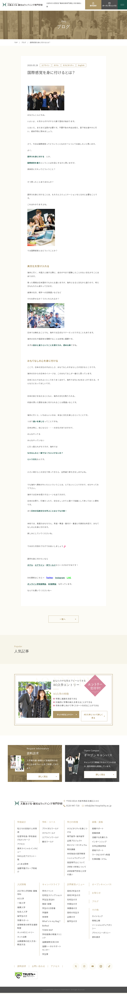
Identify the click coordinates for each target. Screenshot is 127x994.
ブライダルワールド (50, 829)
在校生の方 (72, 900)
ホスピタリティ (68, 65)
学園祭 (45, 913)
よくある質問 (22, 865)
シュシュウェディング (76, 859)
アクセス (21, 845)
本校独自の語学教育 (76, 854)
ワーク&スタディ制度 (101, 855)
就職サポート (97, 829)
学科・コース (48, 823)
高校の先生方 (73, 913)
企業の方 (71, 918)
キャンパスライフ (51, 885)
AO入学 (20, 899)
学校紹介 (21, 823)
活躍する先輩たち (100, 838)
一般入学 (21, 904)
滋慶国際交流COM (50, 943)
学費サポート (23, 921)
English (81, 65)
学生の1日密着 (49, 909)
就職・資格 (97, 823)
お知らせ (96, 894)
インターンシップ (99, 842)
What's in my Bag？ (51, 922)
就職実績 (96, 834)
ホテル (56, 65)
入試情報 (21, 885)
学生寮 (45, 955)
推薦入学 (21, 908)
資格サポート (97, 851)
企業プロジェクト (74, 841)
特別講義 (71, 850)
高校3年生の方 (73, 896)
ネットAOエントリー (25, 933)
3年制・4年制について (76, 867)
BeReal (45, 926)
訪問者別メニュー (76, 885)
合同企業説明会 (99, 847)
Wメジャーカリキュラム (77, 846)
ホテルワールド (48, 834)
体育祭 (45, 918)
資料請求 (96, 938)
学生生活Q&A (48, 900)
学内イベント (48, 892)
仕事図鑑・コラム (99, 860)
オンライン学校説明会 (36, 584)
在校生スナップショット (52, 896)
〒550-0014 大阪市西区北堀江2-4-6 (82, 802)
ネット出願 (21, 937)
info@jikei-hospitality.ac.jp (98, 806)
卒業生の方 (72, 905)
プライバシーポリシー (101, 933)
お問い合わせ (38, 967)
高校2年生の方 (73, 892)
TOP (16, 42)
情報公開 (96, 921)
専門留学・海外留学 (75, 837)
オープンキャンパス (102, 885)
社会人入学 (22, 912)
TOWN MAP (47, 931)
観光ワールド (48, 842)
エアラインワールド (50, 838)
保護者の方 (72, 909)
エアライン (46, 65)
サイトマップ (97, 917)
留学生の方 (22, 917)
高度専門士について (76, 863)
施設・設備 (46, 905)
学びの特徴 (72, 823)
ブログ (23, 42)
